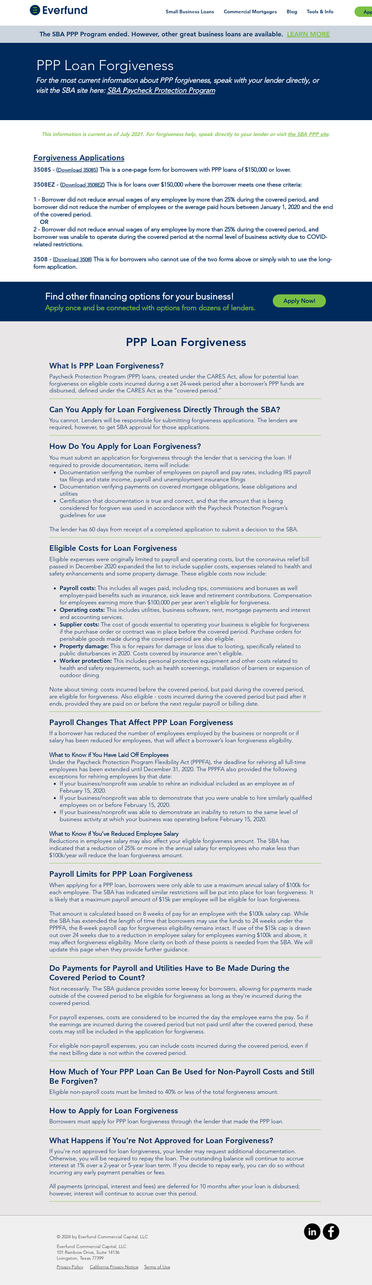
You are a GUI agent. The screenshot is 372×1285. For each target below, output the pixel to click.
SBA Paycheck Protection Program (161, 90)
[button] (320, 11)
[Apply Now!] (299, 300)
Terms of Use (157, 1267)
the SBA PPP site (308, 134)
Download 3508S (77, 170)
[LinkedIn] (312, 1231)
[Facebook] (331, 1231)
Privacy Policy (70, 1267)
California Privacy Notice (114, 1267)
